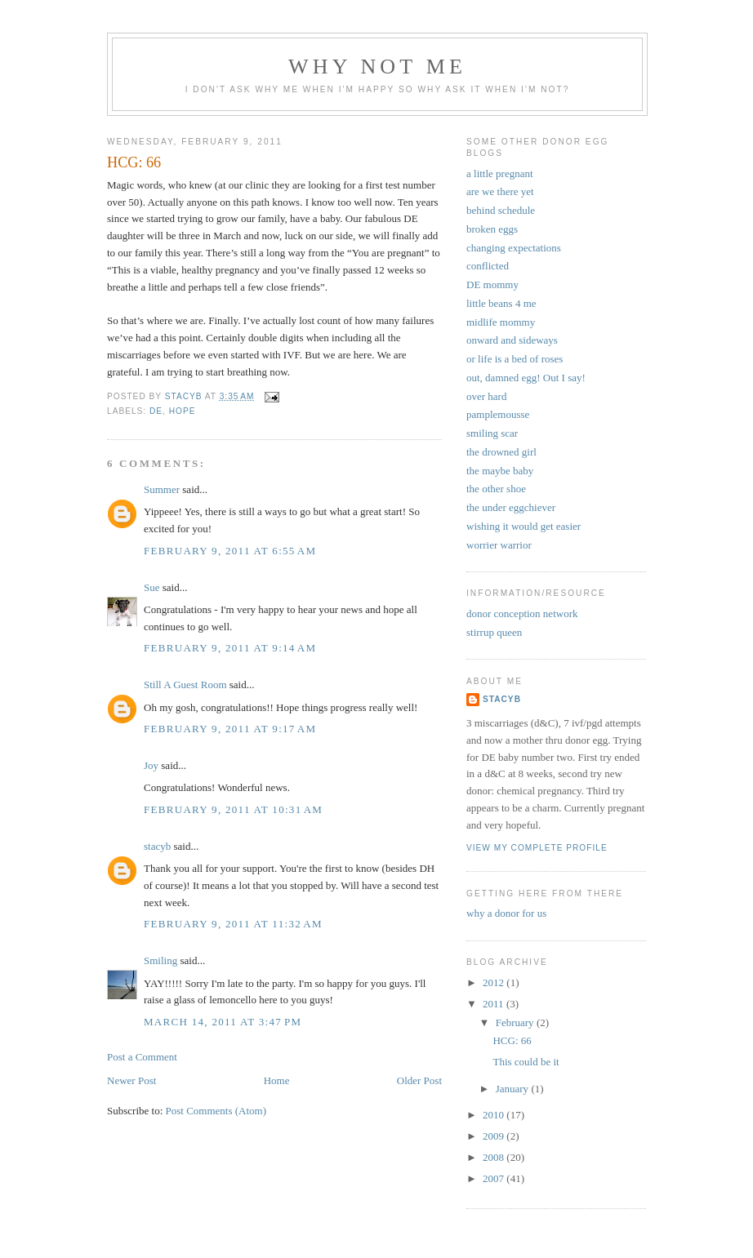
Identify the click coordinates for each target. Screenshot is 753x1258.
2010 (494, 1115)
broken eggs (492, 229)
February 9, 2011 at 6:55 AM (230, 551)
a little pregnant (499, 173)
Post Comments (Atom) (216, 1111)
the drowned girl (501, 452)
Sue (152, 587)
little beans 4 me (501, 303)
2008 (494, 1157)
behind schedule (500, 210)
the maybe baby (499, 471)
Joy (151, 765)
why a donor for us (506, 913)
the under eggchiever (510, 507)
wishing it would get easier (523, 526)
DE (156, 411)
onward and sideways (512, 340)
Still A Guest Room (185, 684)
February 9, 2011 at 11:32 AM (233, 924)
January (514, 1088)
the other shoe (496, 488)
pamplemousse (497, 414)
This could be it (525, 1062)
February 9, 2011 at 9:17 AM (230, 728)
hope (182, 411)
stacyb (157, 846)
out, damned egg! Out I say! (526, 377)
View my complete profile (537, 847)
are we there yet (500, 191)
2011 (494, 1004)
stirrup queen (494, 632)
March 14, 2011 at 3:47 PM (222, 1022)
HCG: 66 (511, 1040)
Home (277, 1080)
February (516, 1022)
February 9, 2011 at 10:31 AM (233, 809)
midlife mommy (500, 322)
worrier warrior (499, 545)
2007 (494, 1178)
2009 (494, 1136)
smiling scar (492, 433)
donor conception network (521, 613)
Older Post (419, 1080)
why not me (377, 66)
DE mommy (492, 284)
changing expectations (513, 248)
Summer (162, 489)
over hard (486, 396)
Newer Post (131, 1080)
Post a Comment (142, 1057)
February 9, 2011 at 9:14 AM (230, 648)
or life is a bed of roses (514, 359)
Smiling (160, 960)
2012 (494, 982)
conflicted (487, 266)
